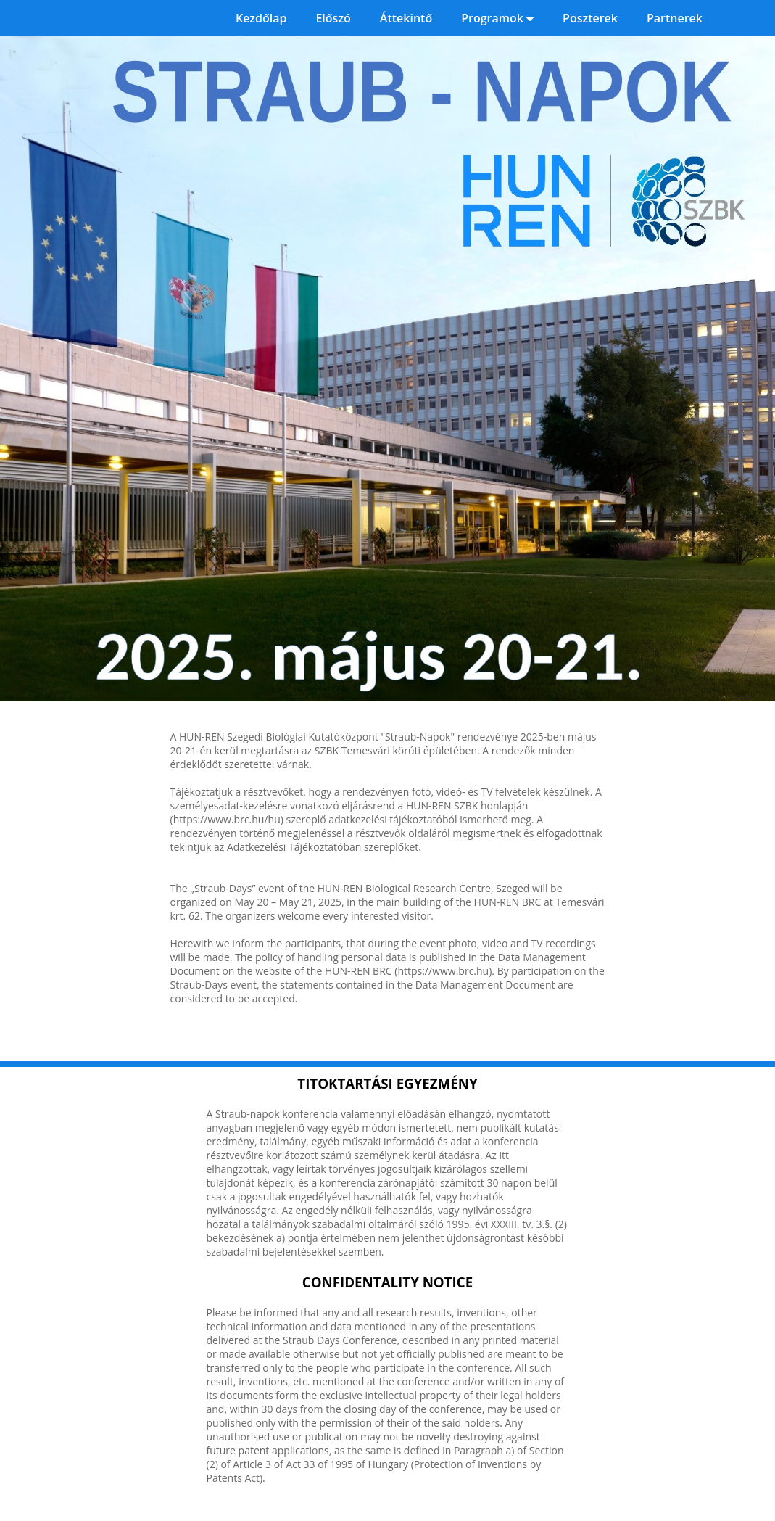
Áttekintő (406, 18)
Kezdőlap (261, 18)
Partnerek (675, 18)
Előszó (332, 18)
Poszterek (590, 18)
